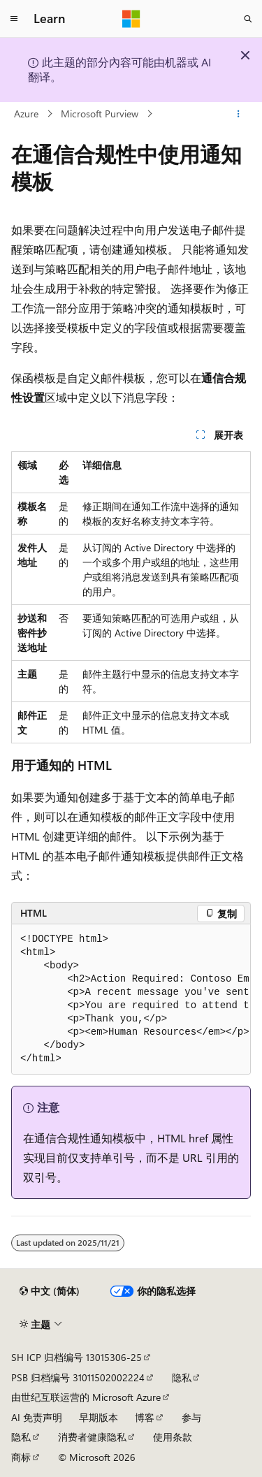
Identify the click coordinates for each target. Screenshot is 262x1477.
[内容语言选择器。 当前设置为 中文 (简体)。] (49, 1291)
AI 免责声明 (36, 1417)
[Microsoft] (131, 19)
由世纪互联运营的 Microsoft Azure (86, 1397)
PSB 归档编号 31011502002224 (78, 1377)
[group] (131, 999)
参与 (191, 1417)
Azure (26, 113)
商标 (21, 1457)
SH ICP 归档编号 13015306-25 (76, 1357)
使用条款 (172, 1436)
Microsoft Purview (99, 113)
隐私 (181, 1377)
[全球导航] (14, 18)
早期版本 (98, 1417)
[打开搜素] (248, 18)
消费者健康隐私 (92, 1436)
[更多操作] (238, 114)
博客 (144, 1417)
